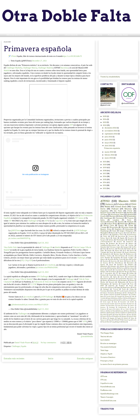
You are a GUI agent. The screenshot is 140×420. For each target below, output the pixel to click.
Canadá (109, 270)
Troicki (115, 289)
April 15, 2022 (43, 309)
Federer (121, 204)
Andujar (119, 252)
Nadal (107, 206)
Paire (130, 314)
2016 (105, 176)
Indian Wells (112, 224)
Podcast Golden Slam (118, 35)
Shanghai (104, 233)
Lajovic (111, 309)
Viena (111, 252)
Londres (116, 220)
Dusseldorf (112, 271)
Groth (119, 304)
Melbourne (120, 311)
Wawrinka (113, 227)
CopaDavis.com (106, 383)
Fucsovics (128, 300)
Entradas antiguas (85, 358)
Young (113, 322)
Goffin (134, 247)
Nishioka (132, 313)
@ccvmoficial (50, 265)
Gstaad (123, 273)
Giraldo (132, 302)
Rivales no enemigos (108, 343)
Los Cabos (126, 309)
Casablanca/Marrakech (108, 245)
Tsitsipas (103, 252)
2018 (105, 170)
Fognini (120, 233)
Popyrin (104, 316)
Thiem (130, 225)
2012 (105, 188)
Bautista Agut (118, 254)
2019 (105, 167)
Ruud (112, 287)
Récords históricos (15, 35)
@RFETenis (15, 230)
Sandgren (116, 316)
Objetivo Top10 (106, 354)
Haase (125, 304)
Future (134, 300)
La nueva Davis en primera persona (114, 364)
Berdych (130, 222)
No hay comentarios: (49, 343)
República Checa (118, 234)
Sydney (111, 240)
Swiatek (125, 318)
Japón (115, 277)
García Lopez (107, 302)
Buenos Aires (105, 229)
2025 (105, 116)
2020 (105, 164)
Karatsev (103, 307)
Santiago (123, 316)
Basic (107, 294)
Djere (121, 298)
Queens (105, 261)
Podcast (115, 209)
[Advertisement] (118, 56)
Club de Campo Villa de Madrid (20, 279)
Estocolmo (129, 229)
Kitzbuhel (112, 307)
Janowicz (106, 277)
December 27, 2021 (39, 61)
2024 (105, 119)
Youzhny (103, 291)
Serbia (109, 250)
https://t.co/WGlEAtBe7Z (72, 56)
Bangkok (132, 293)
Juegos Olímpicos (127, 231)
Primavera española (38, 48)
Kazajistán (116, 257)
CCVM (33, 284)
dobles (111, 291)
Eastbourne (130, 254)
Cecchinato (119, 270)
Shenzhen (130, 263)
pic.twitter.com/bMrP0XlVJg (19, 238)
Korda (132, 307)
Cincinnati (120, 218)
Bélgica (131, 243)
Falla (117, 300)
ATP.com (103, 376)
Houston (131, 238)
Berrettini (130, 268)
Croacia (131, 236)
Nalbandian (121, 282)
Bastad (113, 233)
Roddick (122, 285)
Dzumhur (104, 300)
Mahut (105, 280)
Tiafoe (132, 318)
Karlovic (112, 249)
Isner (114, 231)
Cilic (102, 224)
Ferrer (129, 211)
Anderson (129, 241)
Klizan (113, 278)
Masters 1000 (127, 201)
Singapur (112, 318)
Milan (132, 280)
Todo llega (104, 350)
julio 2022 (109, 137)
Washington (120, 240)
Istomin (125, 305)
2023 (105, 122)
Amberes (105, 293)
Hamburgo (104, 231)
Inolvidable (105, 340)
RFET (74, 282)
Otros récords (71, 35)
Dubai (115, 238)
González (112, 304)
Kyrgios (103, 240)
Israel (119, 305)
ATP (71, 125)
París (129, 220)
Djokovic (110, 204)
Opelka (110, 314)
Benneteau (113, 268)
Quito (121, 261)
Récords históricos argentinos (44, 35)
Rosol (131, 285)
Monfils (110, 259)
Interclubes (111, 305)
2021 (105, 162)
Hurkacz (120, 275)
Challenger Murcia (30, 68)
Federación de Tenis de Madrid (45, 282)
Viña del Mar (105, 322)
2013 (105, 185)
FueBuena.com (106, 390)
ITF (10, 221)
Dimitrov (118, 229)
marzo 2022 (109, 152)
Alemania (133, 291)
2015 (105, 179)
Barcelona (64, 68)
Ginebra (131, 256)
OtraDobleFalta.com (108, 400)
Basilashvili (106, 254)
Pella (135, 314)
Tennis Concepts (106, 397)
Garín (115, 302)
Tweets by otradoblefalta (110, 77)
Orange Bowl (117, 314)
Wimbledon (131, 216)
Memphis (124, 280)
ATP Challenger (42, 276)
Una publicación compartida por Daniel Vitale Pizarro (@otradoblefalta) (35, 205)
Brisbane (112, 243)
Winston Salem (127, 227)
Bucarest (122, 243)
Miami (133, 224)
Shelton (105, 318)
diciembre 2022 (111, 128)
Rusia (110, 316)
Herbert (103, 275)
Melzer (127, 311)
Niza (127, 259)
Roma (121, 216)
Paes (125, 314)
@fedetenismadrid (18, 305)
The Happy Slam (107, 333)
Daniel (109, 298)
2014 (105, 182)
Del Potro (118, 211)
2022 (105, 125)
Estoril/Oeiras (120, 256)
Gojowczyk (103, 304)
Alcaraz (119, 241)
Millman (134, 311)
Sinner (102, 264)
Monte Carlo (109, 225)
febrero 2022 (110, 155)
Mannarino (114, 280)
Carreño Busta (110, 296)
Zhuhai (124, 322)
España (23, 346)
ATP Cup (119, 291)
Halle (128, 233)
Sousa (132, 250)
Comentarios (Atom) (53, 365)
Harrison (131, 304)
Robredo (111, 285)
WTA (112, 236)
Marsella (121, 249)
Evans (134, 271)
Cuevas (130, 245)
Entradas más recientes (14, 358)
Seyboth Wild (132, 316)
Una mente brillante (108, 347)
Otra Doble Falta (67, 15)
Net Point (119, 259)
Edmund (111, 300)
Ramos (128, 261)
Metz (134, 233)
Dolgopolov (133, 298)
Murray (128, 209)
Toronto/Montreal (107, 222)
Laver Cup (132, 278)
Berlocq (122, 268)
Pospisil (124, 284)
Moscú (119, 313)
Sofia (134, 287)
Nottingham (104, 284)
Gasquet (126, 247)
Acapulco (126, 291)
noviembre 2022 (111, 131)
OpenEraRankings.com (109, 394)
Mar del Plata (111, 311)
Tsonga (103, 227)
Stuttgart (106, 289)
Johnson (131, 277)
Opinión (115, 284)
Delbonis (115, 298)
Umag (131, 289)
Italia (102, 220)
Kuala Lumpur (128, 257)
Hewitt (111, 275)
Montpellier (111, 313)
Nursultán (103, 314)
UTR (120, 320)
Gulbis (131, 273)
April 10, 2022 (43, 272)
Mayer (102, 259)
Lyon (132, 309)
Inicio (50, 358)
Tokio (105, 236)
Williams (131, 240)
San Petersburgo (117, 263)
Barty (101, 294)
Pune (132, 284)
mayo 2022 (109, 143)
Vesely (134, 320)
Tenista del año (106, 336)
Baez (126, 293)
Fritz (121, 300)
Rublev (128, 249)
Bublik (119, 294)
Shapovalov (126, 287)
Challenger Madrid (45, 68)
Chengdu (119, 296)
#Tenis (13, 56)
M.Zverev (103, 311)
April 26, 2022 (43, 243)
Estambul (103, 247)
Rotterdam (104, 287)
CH (25, 260)
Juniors (132, 305)
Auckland (130, 266)
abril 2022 (109, 146)
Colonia (129, 270)
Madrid (6, 70)
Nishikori (119, 213)
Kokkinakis (122, 278)
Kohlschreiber (122, 307)
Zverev (103, 216)
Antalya (112, 293)
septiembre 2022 (111, 134)
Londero (117, 309)
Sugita (119, 318)
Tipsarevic (103, 320)
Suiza (111, 264)
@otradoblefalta (87, 336)
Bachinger (119, 293)
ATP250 (105, 201)
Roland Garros (106, 213)
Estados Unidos (106, 256)
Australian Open (117, 214)
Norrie (131, 282)
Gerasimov (123, 302)
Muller (102, 282)
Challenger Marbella (14, 68)
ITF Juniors (79, 218)
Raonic (121, 225)
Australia (103, 268)
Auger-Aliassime (130, 252)
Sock (124, 250)
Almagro (113, 266)
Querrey (114, 261)
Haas (104, 249)
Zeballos (130, 264)
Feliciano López (114, 247)
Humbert (103, 305)
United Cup (127, 320)
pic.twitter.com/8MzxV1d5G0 (37, 305)
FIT (117, 273)
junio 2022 (109, 140)
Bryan (102, 270)
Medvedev (124, 224)
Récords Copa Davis (92, 35)
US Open (103, 214)
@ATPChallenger (80, 230)
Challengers (32, 221)
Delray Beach (105, 238)
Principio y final (106, 361)
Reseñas (130, 213)
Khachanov (104, 278)
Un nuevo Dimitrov (107, 357)
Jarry (122, 277)
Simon (117, 250)
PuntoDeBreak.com (107, 387)
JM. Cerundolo (131, 275)
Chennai (126, 296)
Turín (124, 289)
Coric (122, 245)
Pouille (133, 259)
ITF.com (103, 380)
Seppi (118, 287)
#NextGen (103, 266)
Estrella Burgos (124, 271)
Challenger (81, 258)
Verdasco (120, 264)
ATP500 (132, 204)
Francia (130, 218)
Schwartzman (131, 234)
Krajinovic (103, 309)
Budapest (125, 294)
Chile (132, 296)
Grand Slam (121, 206)
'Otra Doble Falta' (10, 247)
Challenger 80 (47, 247)
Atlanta (121, 266)
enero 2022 (109, 158)
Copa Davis (59, 221)
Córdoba (102, 298)
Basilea (121, 222)
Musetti (125, 313)
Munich (111, 282)
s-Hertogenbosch (106, 241)
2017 (105, 173)
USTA (115, 320)
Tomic (110, 320)
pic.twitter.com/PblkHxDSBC (47, 267)
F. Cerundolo (107, 273)
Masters (112, 216)
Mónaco (106, 234)
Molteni (104, 313)
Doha (126, 298)
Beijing (102, 243)
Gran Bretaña (105, 257)
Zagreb (119, 322)
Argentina (104, 211)
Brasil (113, 294)
